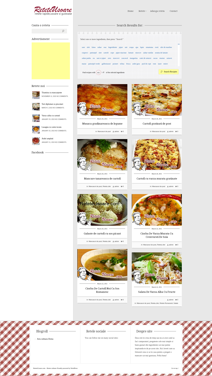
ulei (88, 47)
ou (94, 58)
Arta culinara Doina (45, 339)
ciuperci (85, 53)
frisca (128, 64)
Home (131, 11)
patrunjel (93, 53)
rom (154, 64)
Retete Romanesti (166, 303)
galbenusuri (106, 64)
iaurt (160, 64)
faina (94, 47)
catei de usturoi (145, 58)
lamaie (131, 53)
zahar (99, 47)
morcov (138, 53)
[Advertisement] (54, 60)
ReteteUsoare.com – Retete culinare (53, 11)
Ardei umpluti (47, 138)
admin (117, 131)
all (103, 72)
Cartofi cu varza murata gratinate (157, 178)
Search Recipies (170, 72)
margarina (134, 58)
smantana (149, 47)
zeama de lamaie (161, 53)
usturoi (169, 58)
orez (109, 58)
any (98, 72)
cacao (155, 58)
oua (104, 47)
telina (122, 64)
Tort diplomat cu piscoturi (52, 104)
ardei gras (136, 64)
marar (84, 64)
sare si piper (101, 58)
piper (121, 47)
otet (100, 53)
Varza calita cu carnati (51, 115)
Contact (173, 11)
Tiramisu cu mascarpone (52, 92)
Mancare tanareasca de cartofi (102, 178)
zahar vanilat (148, 53)
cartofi (106, 53)
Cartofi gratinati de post (157, 123)
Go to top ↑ (175, 368)
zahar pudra (86, 58)
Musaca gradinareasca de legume (102, 123)
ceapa (131, 47)
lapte (142, 47)
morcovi (116, 58)
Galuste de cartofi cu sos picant (102, 233)
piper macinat (121, 53)
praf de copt (146, 64)
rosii (156, 47)
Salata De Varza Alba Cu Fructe (156, 291)
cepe (112, 53)
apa (137, 47)
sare (83, 47)
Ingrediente (112, 47)
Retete (142, 11)
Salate (176, 303)
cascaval (124, 58)
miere (165, 64)
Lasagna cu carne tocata (51, 127)
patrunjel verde (94, 64)
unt (126, 47)
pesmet (115, 64)
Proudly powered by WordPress (67, 368)
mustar (162, 58)
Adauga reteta (157, 11)
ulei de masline (166, 47)
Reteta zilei (107, 186)
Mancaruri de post (104, 131)
